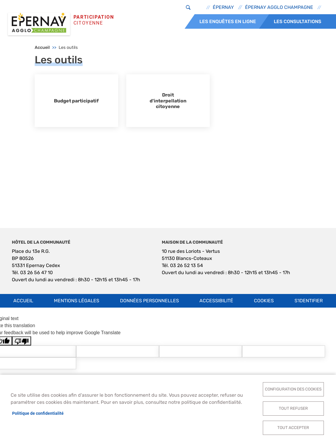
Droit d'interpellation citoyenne (168, 100)
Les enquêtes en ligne (227, 21)
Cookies (264, 300)
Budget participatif (76, 101)
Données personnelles (149, 300)
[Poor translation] (21, 340)
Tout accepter (293, 427)
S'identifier (309, 300)
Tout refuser (293, 408)
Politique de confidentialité (38, 413)
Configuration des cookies (293, 389)
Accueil (42, 47)
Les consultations (297, 21)
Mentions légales (76, 300)
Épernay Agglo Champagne (279, 7)
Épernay (223, 7)
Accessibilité (216, 300)
